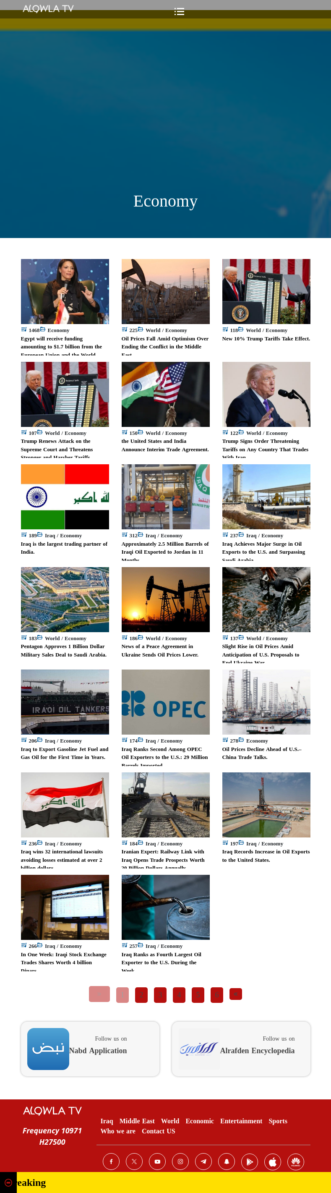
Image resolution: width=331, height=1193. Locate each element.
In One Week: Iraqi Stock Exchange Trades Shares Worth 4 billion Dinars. (64, 962)
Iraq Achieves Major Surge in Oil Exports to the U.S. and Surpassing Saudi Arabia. (263, 552)
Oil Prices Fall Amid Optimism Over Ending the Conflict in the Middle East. (165, 346)
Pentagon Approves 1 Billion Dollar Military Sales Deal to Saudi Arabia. (64, 650)
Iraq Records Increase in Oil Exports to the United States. (266, 855)
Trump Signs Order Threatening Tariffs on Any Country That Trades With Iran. (265, 449)
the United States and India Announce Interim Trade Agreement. (165, 445)
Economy (165, 201)
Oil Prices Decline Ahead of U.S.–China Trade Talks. (262, 753)
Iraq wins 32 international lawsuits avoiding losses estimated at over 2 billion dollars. (62, 859)
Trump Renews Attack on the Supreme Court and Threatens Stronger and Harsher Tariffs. (57, 449)
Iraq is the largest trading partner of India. (64, 548)
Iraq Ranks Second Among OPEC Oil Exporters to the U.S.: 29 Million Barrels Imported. (165, 757)
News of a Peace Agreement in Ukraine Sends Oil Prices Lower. (160, 650)
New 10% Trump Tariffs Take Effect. (266, 338)
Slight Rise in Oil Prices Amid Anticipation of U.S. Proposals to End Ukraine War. (261, 654)
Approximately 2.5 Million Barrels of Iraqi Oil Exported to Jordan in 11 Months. (165, 552)
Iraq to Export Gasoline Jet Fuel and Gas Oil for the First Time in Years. (65, 753)
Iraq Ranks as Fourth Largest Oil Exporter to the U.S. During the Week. (161, 962)
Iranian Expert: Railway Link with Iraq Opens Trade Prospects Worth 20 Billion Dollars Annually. (163, 859)
